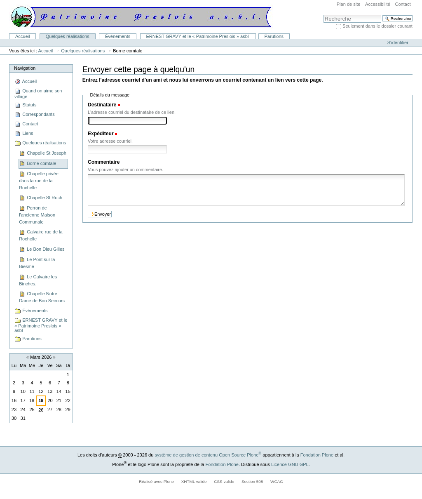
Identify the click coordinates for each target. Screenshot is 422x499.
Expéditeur (101, 134)
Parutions (274, 36)
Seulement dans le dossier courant (377, 26)
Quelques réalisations (67, 36)
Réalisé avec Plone (156, 481)
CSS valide (224, 481)
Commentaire (104, 162)
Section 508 (252, 481)
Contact (402, 4)
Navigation (24, 68)
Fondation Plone (316, 454)
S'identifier (397, 42)
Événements (117, 36)
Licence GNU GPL (290, 464)
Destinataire (102, 105)
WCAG (276, 481)
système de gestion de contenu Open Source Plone (208, 454)
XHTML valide (194, 481)
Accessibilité (377, 4)
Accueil (22, 36)
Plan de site (349, 4)
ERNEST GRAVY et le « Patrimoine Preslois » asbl (198, 36)
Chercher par (323, 14)
